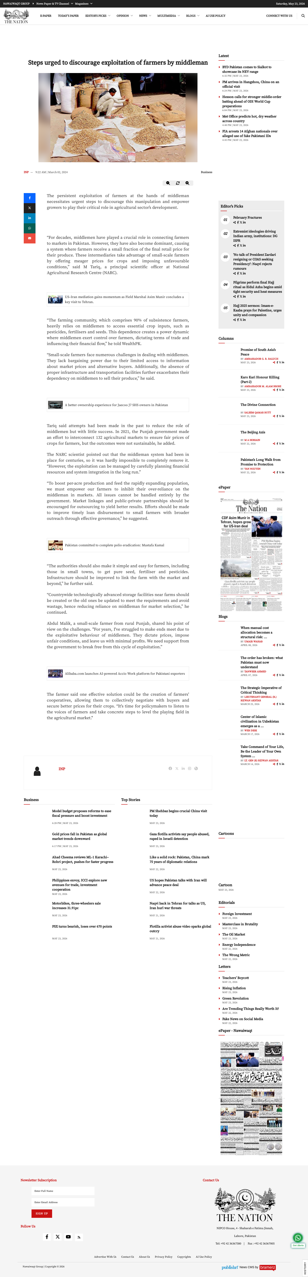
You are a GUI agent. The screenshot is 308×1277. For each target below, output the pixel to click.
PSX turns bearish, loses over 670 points (82, 926)
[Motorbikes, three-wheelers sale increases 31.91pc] (36, 910)
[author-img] (227, 357)
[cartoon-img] (251, 861)
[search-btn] (303, 16)
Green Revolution (235, 998)
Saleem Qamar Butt (257, 412)
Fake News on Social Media (242, 1019)
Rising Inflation (234, 988)
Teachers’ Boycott (235, 978)
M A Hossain (252, 440)
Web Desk (250, 730)
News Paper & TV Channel (53, 3)
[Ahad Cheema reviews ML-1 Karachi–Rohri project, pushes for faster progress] (36, 864)
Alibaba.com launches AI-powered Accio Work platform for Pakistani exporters (125, 674)
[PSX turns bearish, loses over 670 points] (36, 933)
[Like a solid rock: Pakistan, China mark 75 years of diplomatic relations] (133, 864)
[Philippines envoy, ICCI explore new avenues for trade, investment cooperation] (36, 887)
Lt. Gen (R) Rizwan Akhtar (261, 760)
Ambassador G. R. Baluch (261, 359)
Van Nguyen (252, 469)
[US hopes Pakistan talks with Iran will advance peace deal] (133, 887)
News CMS (247, 1267)
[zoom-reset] (178, 183)
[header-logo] (16, 16)
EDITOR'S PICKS (96, 16)
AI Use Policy (215, 16)
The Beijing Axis (253, 432)
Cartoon (225, 885)
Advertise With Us (105, 1257)
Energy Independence (238, 945)
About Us (145, 1257)
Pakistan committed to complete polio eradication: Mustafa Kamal (114, 545)
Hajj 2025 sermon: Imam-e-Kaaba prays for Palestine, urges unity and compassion (257, 310)
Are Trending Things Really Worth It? (250, 1009)
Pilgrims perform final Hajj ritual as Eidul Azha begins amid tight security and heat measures (257, 287)
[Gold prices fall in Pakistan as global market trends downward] (36, 841)
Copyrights (184, 1257)
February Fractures (248, 218)
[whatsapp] (30, 228)
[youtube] (68, 1237)
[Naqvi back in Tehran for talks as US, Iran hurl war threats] (133, 910)
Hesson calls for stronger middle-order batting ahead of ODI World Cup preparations (251, 101)
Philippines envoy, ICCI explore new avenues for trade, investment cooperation (79, 885)
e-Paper (45, 16)
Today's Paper (68, 16)
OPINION (123, 16)
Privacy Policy (164, 1257)
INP (26, 172)
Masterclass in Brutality (240, 924)
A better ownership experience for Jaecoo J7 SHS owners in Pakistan (116, 405)
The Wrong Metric (236, 955)
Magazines (82, 3)
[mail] (30, 238)
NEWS (143, 16)
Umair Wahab (253, 641)
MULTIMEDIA (166, 16)
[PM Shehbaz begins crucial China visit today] (133, 818)
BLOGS (191, 16)
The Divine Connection (258, 405)
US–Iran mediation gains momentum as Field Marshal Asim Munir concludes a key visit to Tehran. (124, 299)
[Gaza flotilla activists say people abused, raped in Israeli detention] (133, 841)
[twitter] (30, 208)
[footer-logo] (245, 1204)
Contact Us (128, 1257)
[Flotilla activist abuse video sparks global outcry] (133, 933)
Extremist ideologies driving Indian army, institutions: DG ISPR (255, 236)
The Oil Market (233, 934)
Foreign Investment (237, 914)
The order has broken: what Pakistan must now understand (262, 662)
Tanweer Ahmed (255, 671)
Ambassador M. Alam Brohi (262, 386)
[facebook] (238, 223)
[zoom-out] (168, 183)
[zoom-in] (187, 183)
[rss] (79, 1237)
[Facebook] (30, 198)
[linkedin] (30, 218)
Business (206, 172)
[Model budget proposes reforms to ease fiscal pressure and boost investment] (36, 818)
